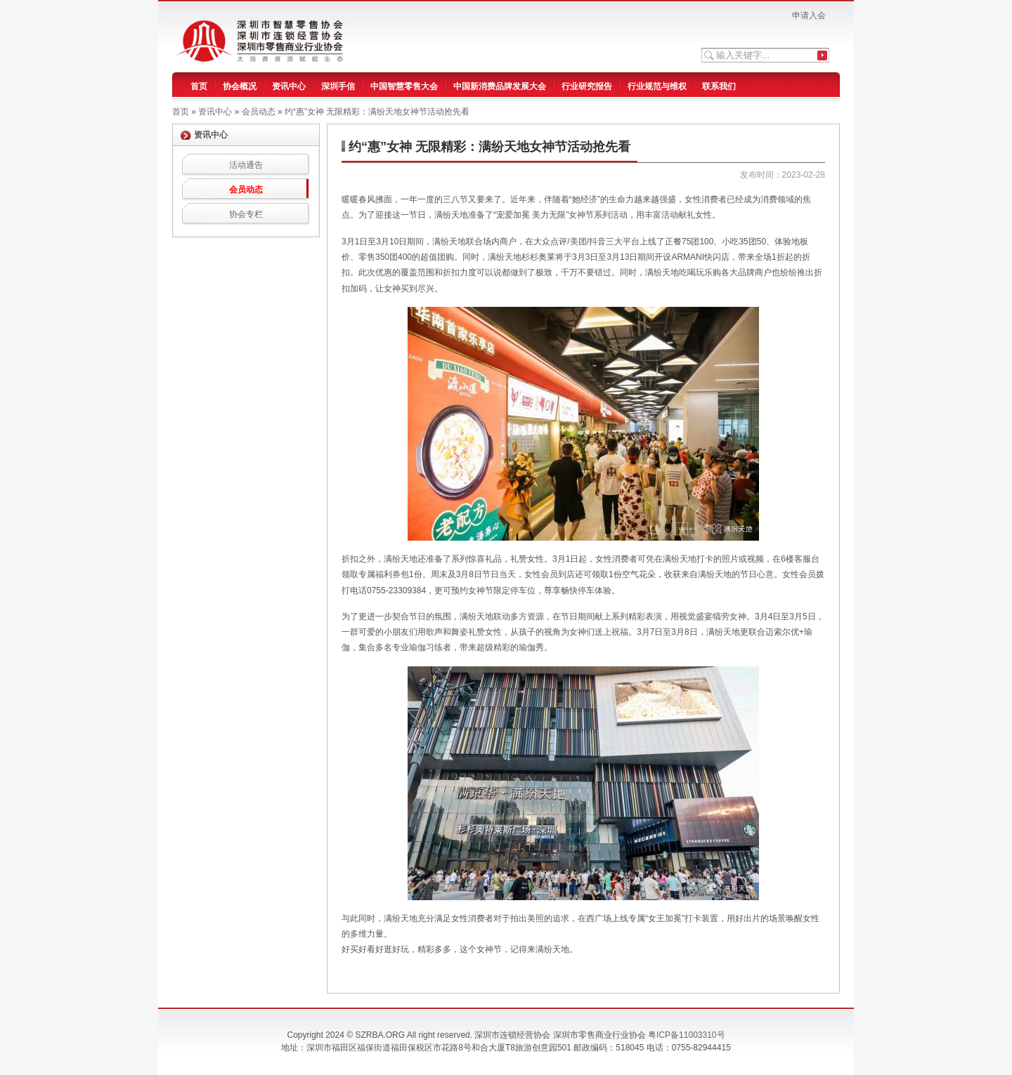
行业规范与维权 (657, 86)
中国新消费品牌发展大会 (499, 86)
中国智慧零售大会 (404, 86)
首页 (198, 86)
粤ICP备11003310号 (686, 1035)
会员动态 (246, 189)
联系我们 (719, 86)
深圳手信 (338, 86)
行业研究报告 (587, 86)
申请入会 (809, 15)
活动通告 (246, 165)
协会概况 (240, 86)
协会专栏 (246, 214)
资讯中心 (289, 86)
